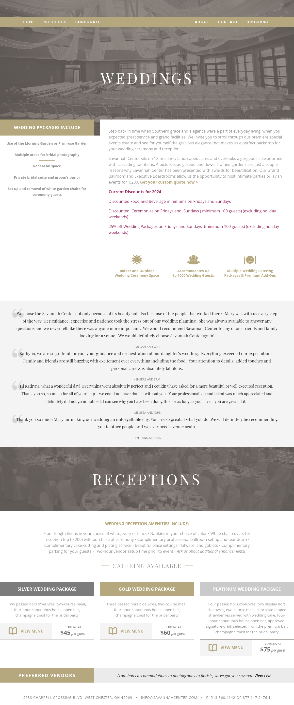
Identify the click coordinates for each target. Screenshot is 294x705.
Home (29, 22)
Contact (228, 22)
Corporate (88, 22)
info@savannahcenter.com (169, 697)
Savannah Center (147, 20)
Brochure (258, 22)
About (202, 22)
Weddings (55, 22)
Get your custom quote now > (169, 182)
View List (262, 675)
